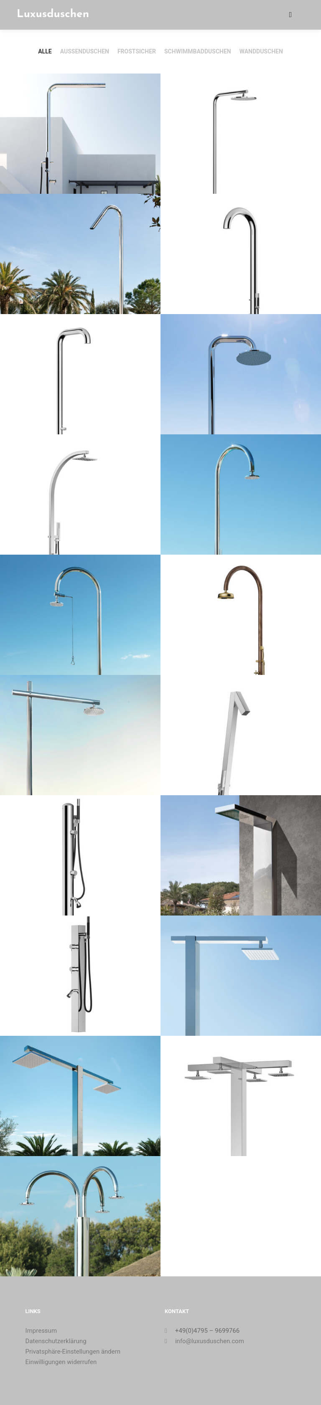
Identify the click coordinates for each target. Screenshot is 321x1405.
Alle (44, 51)
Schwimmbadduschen (197, 51)
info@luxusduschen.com (204, 1341)
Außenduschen (84, 51)
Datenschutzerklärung (56, 1341)
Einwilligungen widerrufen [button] (61, 1362)
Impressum (41, 1330)
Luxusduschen (53, 14)
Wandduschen (261, 51)
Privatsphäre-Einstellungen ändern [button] (73, 1351)
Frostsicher (136, 51)
